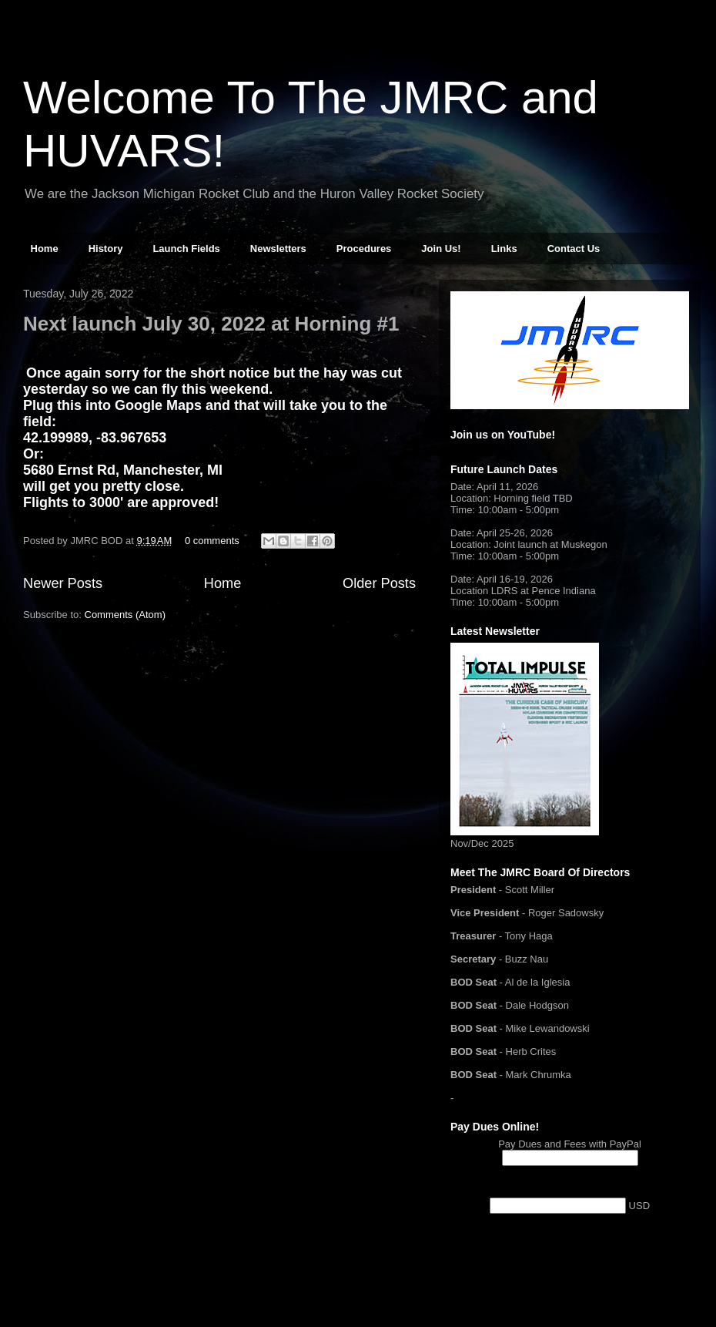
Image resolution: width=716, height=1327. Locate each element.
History (106, 248)
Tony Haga (529, 936)
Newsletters (278, 248)
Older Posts (379, 583)
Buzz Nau (526, 959)
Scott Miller (529, 889)
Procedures (364, 248)
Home (45, 248)
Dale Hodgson (537, 1005)
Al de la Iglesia (537, 982)
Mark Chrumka (538, 1074)
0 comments (212, 540)
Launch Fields (185, 248)
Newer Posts (62, 583)
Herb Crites (531, 1051)
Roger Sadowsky (566, 913)
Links (504, 248)
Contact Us (574, 248)
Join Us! (440, 248)
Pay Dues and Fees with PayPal (569, 1144)
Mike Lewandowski (548, 1028)
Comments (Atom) (125, 614)
